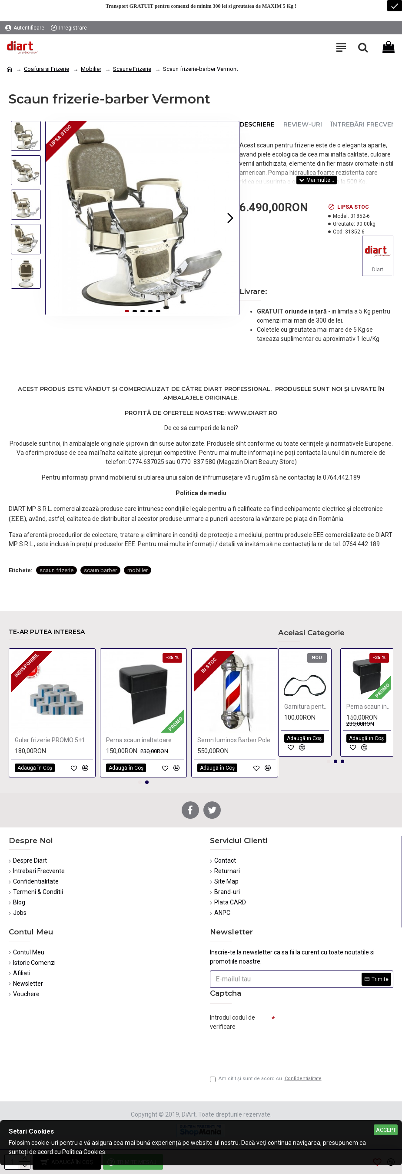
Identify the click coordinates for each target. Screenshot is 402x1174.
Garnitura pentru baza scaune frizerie (306, 706)
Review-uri (302, 124)
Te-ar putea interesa (47, 632)
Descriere (257, 124)
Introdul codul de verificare (232, 1022)
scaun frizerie (56, 570)
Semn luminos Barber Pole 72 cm (236, 740)
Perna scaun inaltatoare (139, 740)
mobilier (137, 570)
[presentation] (271, 1049)
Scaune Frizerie (132, 69)
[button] (230, 218)
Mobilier (91, 69)
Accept (386, 1130)
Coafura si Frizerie (46, 69)
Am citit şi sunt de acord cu (266, 1079)
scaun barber (100, 570)
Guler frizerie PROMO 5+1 (50, 740)
